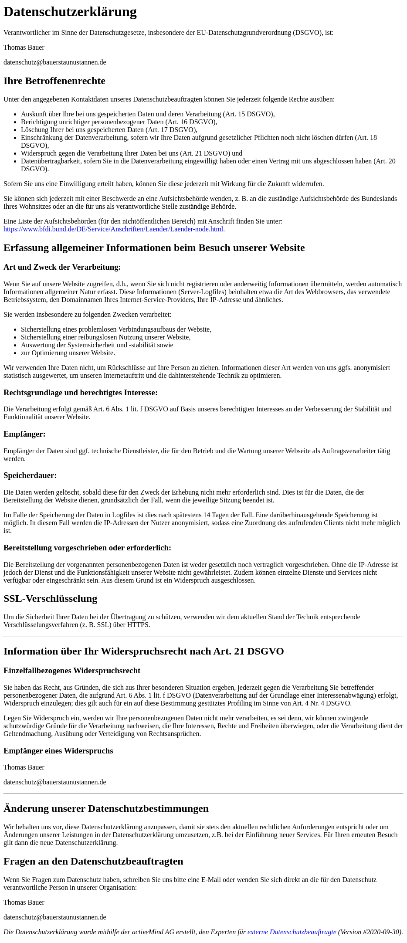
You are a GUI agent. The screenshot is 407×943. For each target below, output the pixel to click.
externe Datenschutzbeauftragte (292, 932)
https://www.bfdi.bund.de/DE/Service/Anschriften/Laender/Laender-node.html (113, 229)
